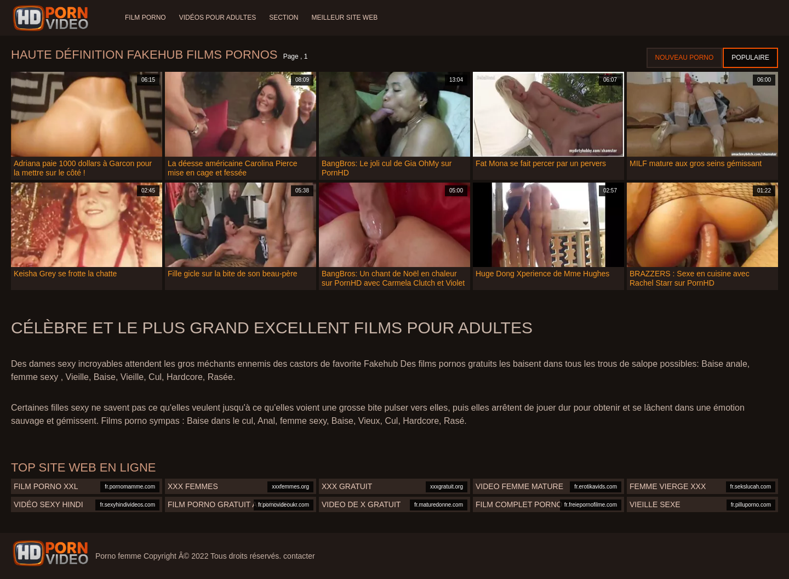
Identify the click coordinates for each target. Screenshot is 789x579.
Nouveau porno (684, 57)
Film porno (145, 17)
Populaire (750, 57)
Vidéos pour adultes (217, 17)
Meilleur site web (345, 17)
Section (283, 17)
